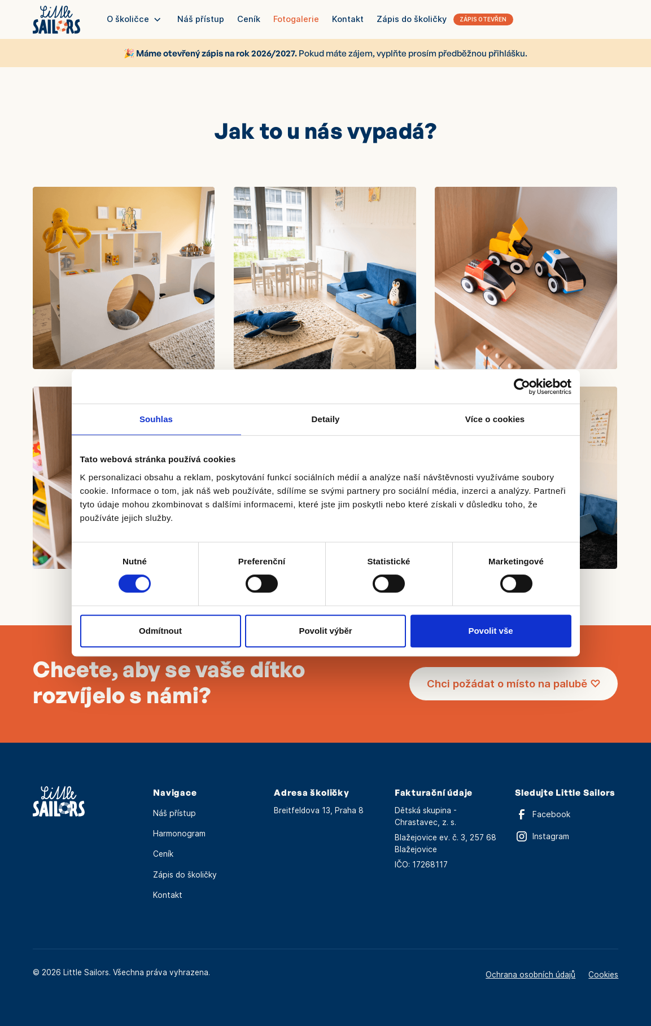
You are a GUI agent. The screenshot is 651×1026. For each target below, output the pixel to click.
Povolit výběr (325, 630)
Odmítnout (160, 630)
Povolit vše (490, 630)
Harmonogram (179, 833)
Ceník (248, 19)
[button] (134, 19)
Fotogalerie (296, 19)
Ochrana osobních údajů (530, 974)
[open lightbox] (124, 278)
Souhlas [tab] (156, 419)
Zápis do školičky (185, 874)
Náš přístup (200, 19)
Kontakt (348, 19)
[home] (57, 20)
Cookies (603, 974)
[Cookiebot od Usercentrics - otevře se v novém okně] (522, 386)
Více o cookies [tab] (495, 419)
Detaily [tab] (326, 419)
